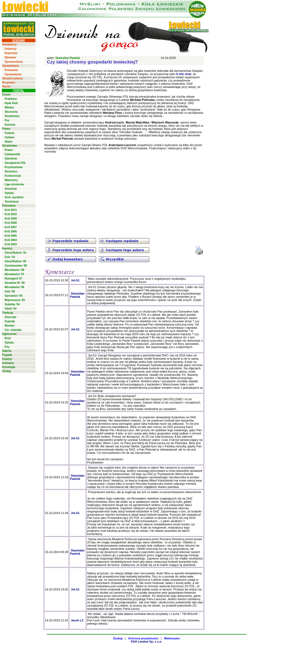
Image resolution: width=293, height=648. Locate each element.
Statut (8, 141)
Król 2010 (11, 214)
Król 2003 (11, 244)
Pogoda (7, 354)
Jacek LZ (77, 620)
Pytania (9, 133)
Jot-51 (75, 280)
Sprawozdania (14, 61)
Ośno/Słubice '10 (15, 252)
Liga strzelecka (14, 184)
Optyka (9, 193)
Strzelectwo (12, 116)
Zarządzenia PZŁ (15, 162)
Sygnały (10, 321)
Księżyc (7, 358)
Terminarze (12, 201)
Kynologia (8, 367)
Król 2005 (11, 235)
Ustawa (9, 137)
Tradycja (7, 312)
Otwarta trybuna (12, 78)
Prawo (6, 128)
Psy (7, 120)
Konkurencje (13, 175)
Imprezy (7, 248)
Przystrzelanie (14, 167)
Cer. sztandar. (13, 329)
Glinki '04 (10, 308)
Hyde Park (11, 103)
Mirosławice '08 (14, 269)
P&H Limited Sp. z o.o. (146, 641)
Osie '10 (10, 257)
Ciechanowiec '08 (16, 265)
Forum (6, 94)
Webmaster (172, 638)
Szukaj (6, 371)
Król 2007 (11, 227)
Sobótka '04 (12, 304)
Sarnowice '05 (13, 295)
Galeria (6, 350)
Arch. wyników (14, 197)
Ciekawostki (12, 154)
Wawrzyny (11, 180)
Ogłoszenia (9, 333)
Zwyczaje (10, 317)
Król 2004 (11, 240)
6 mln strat (183, 74)
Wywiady (10, 57)
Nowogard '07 (13, 278)
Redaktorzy (9, 44)
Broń (8, 338)
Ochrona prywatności (143, 638)
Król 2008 (11, 222)
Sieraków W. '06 (15, 282)
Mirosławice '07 (14, 274)
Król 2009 (11, 218)
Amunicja (11, 188)
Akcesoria (11, 111)
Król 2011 (11, 209)
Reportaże (11, 53)
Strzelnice (11, 171)
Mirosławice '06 (14, 287)
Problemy (11, 98)
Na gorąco (8, 82)
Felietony (10, 48)
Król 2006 (11, 231)
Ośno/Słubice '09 (15, 261)
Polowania (11, 70)
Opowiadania (10, 65)
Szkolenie (11, 158)
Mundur (10, 325)
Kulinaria (8, 363)
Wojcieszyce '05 (15, 300)
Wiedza (9, 107)
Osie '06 (10, 291)
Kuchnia (10, 124)
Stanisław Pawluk (67, 57)
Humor (6, 86)
